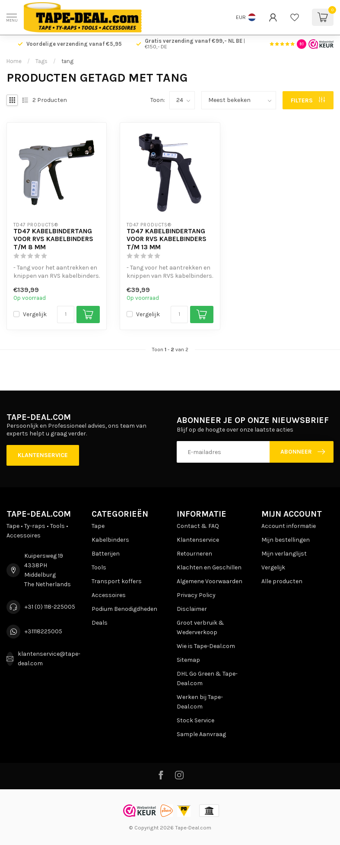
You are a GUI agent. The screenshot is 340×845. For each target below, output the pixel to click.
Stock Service (195, 720)
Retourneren (194, 553)
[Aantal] (65, 314)
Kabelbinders (110, 539)
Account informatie (288, 526)
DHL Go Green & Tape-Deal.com (207, 678)
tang (67, 61)
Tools (99, 567)
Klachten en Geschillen (209, 567)
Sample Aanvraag (201, 734)
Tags (41, 61)
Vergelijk (35, 314)
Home (14, 61)
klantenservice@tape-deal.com (49, 658)
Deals (100, 622)
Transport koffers (117, 581)
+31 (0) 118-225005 (50, 606)
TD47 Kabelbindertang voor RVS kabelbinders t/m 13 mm (167, 239)
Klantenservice (43, 455)
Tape (98, 526)
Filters (308, 100)
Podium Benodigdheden (124, 609)
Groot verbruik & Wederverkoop (200, 627)
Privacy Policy (196, 595)
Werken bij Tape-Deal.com (200, 701)
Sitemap (188, 660)
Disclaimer (192, 609)
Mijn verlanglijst (284, 553)
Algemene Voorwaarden (209, 581)
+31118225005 (43, 631)
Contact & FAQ (198, 526)
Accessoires (109, 595)
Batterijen (106, 553)
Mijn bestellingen (285, 539)
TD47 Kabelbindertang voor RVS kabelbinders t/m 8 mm (53, 239)
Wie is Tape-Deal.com (206, 646)
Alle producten (281, 581)
